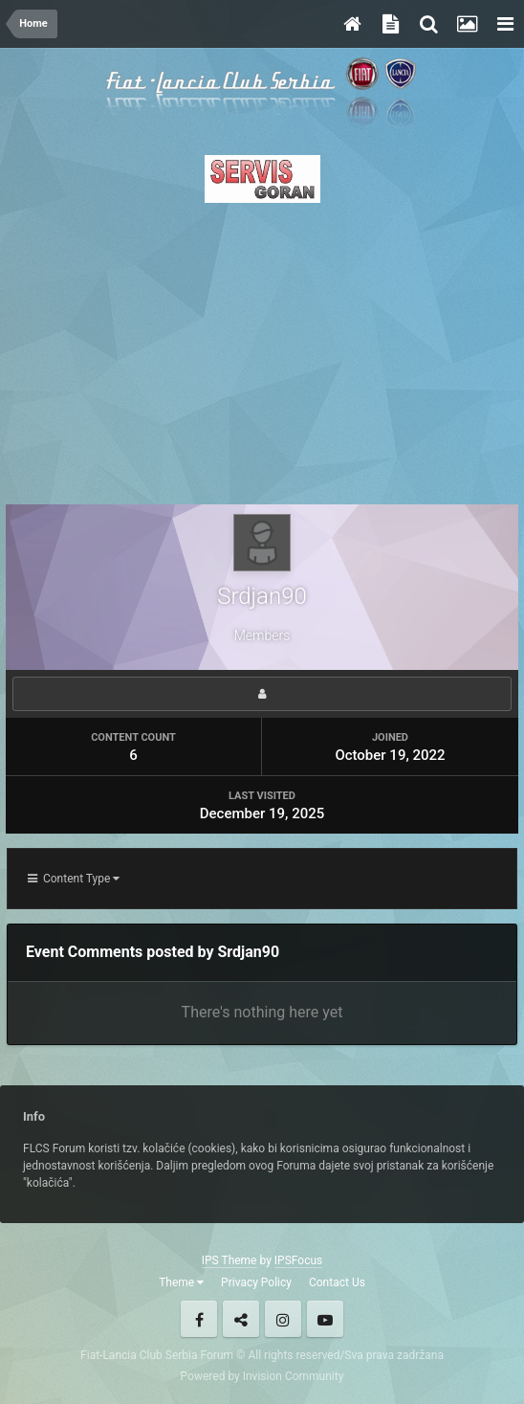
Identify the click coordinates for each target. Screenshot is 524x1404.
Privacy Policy (256, 1282)
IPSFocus (298, 1260)
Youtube (325, 1319)
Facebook (199, 1319)
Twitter (241, 1319)
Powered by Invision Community (262, 1376)
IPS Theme (229, 1260)
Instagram (283, 1319)
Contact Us (337, 1282)
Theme (181, 1282)
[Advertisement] (262, 348)
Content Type (74, 878)
